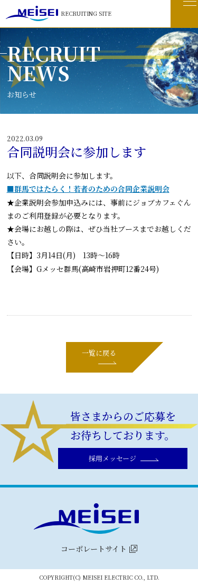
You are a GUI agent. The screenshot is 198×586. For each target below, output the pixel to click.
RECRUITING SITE (58, 13)
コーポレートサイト (94, 548)
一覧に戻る (99, 353)
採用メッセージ (112, 458)
